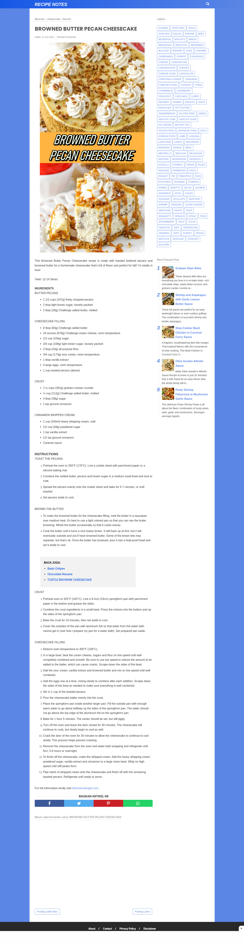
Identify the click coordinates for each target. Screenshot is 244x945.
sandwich (165, 193)
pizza (198, 176)
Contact (107, 928)
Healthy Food (188, 119)
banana (189, 33)
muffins (164, 159)
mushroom (179, 159)
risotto (175, 187)
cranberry (184, 90)
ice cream (165, 125)
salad (188, 187)
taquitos (164, 227)
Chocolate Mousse (59, 574)
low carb (165, 142)
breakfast (165, 45)
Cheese (163, 62)
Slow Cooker (193, 204)
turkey (187, 233)
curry (195, 96)
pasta (192, 170)
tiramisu (164, 233)
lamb (182, 136)
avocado (164, 33)
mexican (180, 153)
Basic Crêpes (56, 568)
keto (203, 130)
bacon (177, 33)
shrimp (163, 204)
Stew (203, 216)
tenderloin (190, 227)
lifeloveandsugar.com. (85, 788)
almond (163, 28)
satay (177, 193)
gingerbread (167, 113)
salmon (200, 187)
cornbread (166, 90)
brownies (197, 45)
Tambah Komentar (66, 37)
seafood (194, 199)
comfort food (168, 85)
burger (177, 50)
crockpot (165, 96)
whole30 (178, 239)
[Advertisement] (122, 938)
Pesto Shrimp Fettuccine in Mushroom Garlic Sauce (192, 394)
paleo (201, 164)
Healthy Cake (167, 119)
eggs (201, 102)
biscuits (180, 39)
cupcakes (181, 96)
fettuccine (182, 107)
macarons (192, 142)
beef (201, 33)
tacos (192, 221)
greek (203, 113)
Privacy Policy (127, 928)
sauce (189, 193)
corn (198, 85)
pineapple (185, 176)
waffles (164, 239)
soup (189, 210)
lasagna (194, 136)
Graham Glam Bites (189, 268)
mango (177, 147)
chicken (184, 67)
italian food (166, 130)
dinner (177, 102)
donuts (190, 102)
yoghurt (193, 239)
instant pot (182, 125)
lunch (178, 142)
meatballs (165, 153)
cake (189, 50)
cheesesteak (167, 67)
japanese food (187, 130)
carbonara (166, 56)
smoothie (165, 210)
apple (191, 28)
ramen (163, 187)
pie (173, 176)
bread (193, 39)
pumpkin (193, 182)
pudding (179, 182)
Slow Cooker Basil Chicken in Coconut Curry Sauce (189, 332)
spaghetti (165, 216)
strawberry (166, 221)
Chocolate (186, 73)
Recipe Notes (51, 4)
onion (190, 164)
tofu (176, 233)
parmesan (179, 170)
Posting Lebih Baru (47, 911)
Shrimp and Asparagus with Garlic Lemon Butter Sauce (191, 299)
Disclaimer (149, 928)
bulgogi (164, 50)
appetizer (178, 28)
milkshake (195, 153)
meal (188, 147)
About (91, 928)
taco (181, 221)
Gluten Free (187, 113)
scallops (179, 199)
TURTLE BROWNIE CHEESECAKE (69, 579)
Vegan (200, 233)
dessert (164, 102)
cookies (186, 85)
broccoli (181, 45)
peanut (163, 176)
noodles (195, 159)
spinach (180, 216)
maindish (164, 147)
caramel (201, 50)
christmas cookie (170, 79)
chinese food (167, 73)
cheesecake (179, 62)
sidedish (176, 204)
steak (192, 216)
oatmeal (177, 164)
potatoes (165, 182)
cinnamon (191, 79)
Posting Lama (142, 911)
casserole (197, 56)
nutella (164, 164)
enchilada (165, 107)
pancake (164, 170)
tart (176, 227)
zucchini (164, 244)
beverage (165, 39)
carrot (181, 56)
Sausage (164, 199)
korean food (167, 136)
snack (178, 210)
